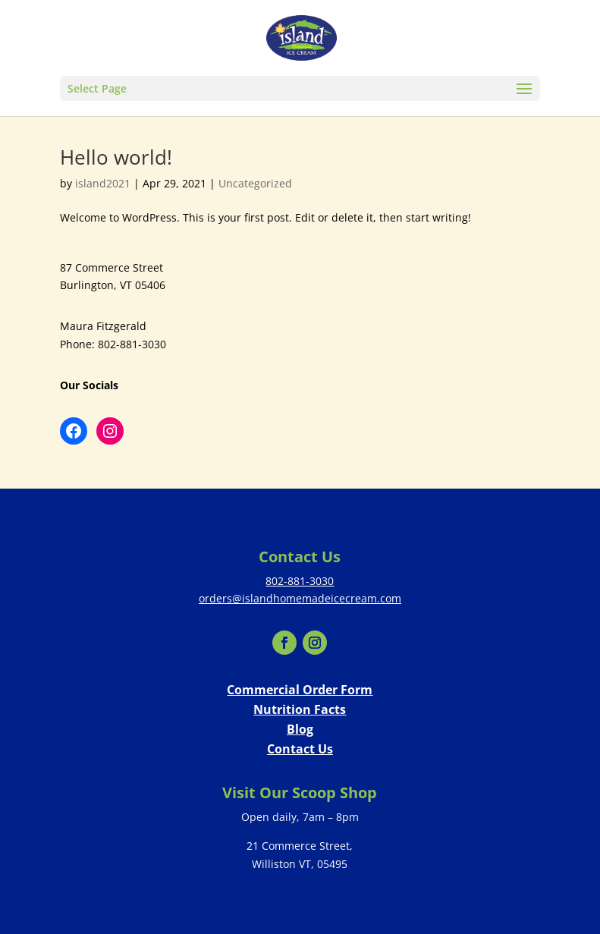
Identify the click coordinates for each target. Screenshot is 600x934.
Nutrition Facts (299, 709)
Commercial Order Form (299, 689)
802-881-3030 (299, 581)
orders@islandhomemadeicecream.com (300, 598)
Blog (300, 729)
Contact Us (300, 749)
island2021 (102, 183)
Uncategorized (255, 183)
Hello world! (116, 157)
